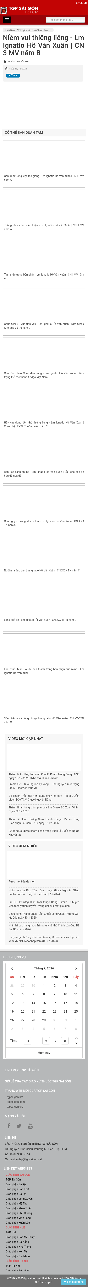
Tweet (12, 75)
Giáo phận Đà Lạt (16, 1193)
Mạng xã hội (15, 1116)
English (81, 2)
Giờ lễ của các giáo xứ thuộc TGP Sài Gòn (38, 1081)
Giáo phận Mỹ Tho (17, 1203)
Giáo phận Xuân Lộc (18, 1222)
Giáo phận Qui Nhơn (18, 1256)
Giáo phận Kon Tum (17, 1251)
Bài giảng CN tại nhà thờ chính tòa (26, 30)
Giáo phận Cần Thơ (17, 1189)
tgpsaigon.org (15, 1106)
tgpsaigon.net (15, 1097)
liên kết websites (18, 1168)
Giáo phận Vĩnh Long (18, 1217)
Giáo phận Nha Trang (18, 1246)
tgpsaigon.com (16, 1101)
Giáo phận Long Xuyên (19, 1198)
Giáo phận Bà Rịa (16, 1184)
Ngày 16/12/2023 (18, 68)
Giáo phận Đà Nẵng (17, 1241)
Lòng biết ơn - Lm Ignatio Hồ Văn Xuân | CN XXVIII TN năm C (40, 619)
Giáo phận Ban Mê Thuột (20, 1237)
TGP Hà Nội (13, 1265)
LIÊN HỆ (10, 1137)
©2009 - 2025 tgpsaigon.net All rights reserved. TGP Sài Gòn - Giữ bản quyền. (44, 1280)
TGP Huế (11, 1232)
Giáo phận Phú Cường (19, 1213)
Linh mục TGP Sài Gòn (22, 1070)
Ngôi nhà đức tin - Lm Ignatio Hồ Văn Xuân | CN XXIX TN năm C (42, 570)
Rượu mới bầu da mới (21, 881)
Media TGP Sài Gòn (18, 61)
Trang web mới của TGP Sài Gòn (30, 1091)
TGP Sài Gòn (13, 1179)
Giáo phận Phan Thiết (18, 1208)
